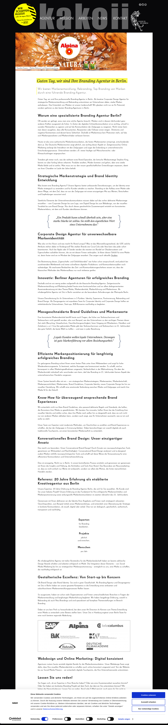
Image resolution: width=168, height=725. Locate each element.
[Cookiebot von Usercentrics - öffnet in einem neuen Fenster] (15, 720)
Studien (114, 255)
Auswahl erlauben (148, 703)
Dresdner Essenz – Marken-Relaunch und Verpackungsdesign (37, 68)
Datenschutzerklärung (53, 710)
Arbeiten (86, 18)
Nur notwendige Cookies (148, 710)
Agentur (47, 18)
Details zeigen (124, 720)
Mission (67, 18)
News (102, 18)
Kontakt (120, 18)
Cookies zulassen (148, 696)
